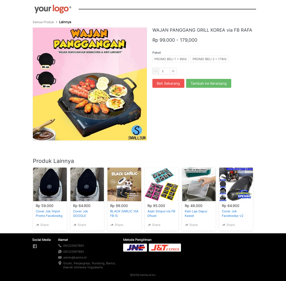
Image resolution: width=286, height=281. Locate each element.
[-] (35, 246)
